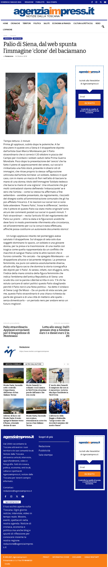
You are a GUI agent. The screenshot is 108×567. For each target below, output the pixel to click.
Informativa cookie (60, 557)
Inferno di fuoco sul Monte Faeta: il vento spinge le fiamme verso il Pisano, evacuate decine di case (13, 420)
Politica (37, 23)
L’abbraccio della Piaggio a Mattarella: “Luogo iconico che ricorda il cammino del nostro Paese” (58, 420)
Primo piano (18, 38)
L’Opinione (7, 29)
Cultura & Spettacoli (83, 23)
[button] (103, 26)
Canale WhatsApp (91, 557)
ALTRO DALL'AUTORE (33, 364)
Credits (7, 564)
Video (97, 23)
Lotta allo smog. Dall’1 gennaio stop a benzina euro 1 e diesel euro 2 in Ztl (54, 331)
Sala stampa (52, 2)
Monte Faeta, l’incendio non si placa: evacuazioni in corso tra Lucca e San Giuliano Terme (36, 420)
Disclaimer (76, 557)
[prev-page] (64, 364)
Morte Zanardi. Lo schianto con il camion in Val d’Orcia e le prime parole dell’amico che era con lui (36, 390)
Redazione (29, 2)
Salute (47, 23)
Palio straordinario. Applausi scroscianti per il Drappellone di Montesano (16, 331)
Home (5, 23)
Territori (27, 23)
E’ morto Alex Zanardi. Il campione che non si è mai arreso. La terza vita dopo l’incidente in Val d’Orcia (58, 390)
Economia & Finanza (61, 23)
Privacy (46, 557)
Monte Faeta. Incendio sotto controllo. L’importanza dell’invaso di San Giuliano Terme (13, 390)
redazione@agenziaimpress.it (17, 490)
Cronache (15, 23)
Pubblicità (40, 2)
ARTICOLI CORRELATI (13, 364)
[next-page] (68, 364)
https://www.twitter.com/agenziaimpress (34, 351)
